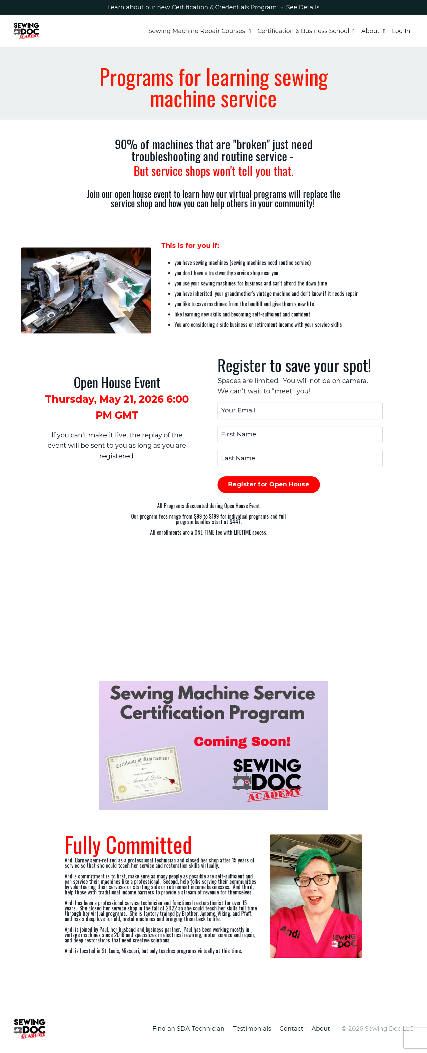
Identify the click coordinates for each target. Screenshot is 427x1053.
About (373, 32)
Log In (401, 32)
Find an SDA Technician (188, 1034)
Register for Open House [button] (268, 490)
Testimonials (252, 1034)
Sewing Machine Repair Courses (198, 32)
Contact (291, 1034)
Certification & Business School (306, 32)
